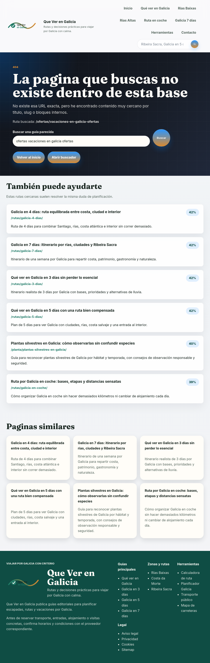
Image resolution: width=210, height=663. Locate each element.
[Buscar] (195, 44)
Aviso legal (130, 633)
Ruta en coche (155, 20)
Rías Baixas (187, 8)
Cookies (128, 644)
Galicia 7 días (185, 20)
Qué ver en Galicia (155, 8)
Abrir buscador (64, 157)
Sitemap (128, 650)
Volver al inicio (29, 157)
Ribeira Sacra (161, 589)
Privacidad (130, 639)
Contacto (188, 32)
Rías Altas (128, 20)
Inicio (128, 8)
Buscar (161, 137)
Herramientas (162, 32)
